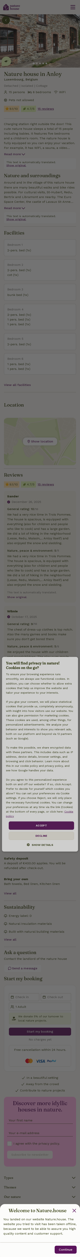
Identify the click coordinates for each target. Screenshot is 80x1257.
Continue (65, 1249)
